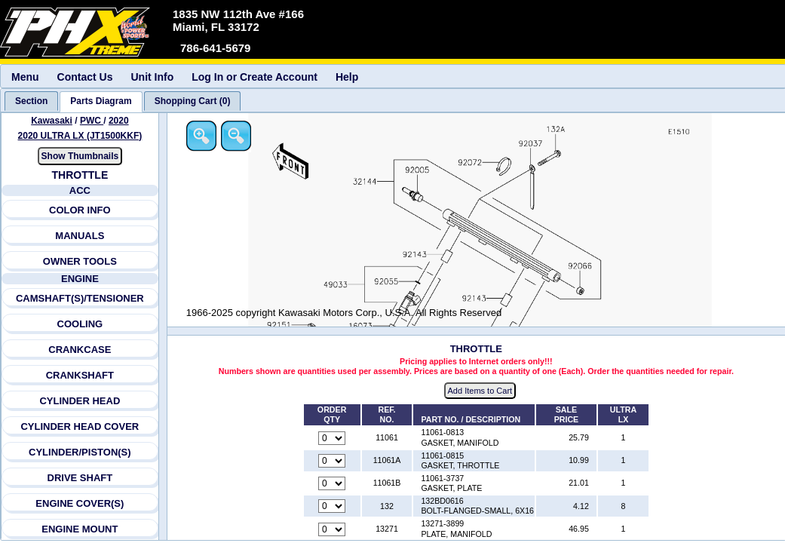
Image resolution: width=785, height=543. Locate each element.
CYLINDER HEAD (80, 400)
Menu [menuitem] (25, 77)
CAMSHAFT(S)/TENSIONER (80, 298)
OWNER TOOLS (80, 261)
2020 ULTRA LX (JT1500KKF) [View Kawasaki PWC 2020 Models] (80, 135)
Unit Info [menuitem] (151, 77)
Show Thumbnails (80, 156)
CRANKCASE (80, 349)
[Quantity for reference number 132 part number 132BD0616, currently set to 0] (332, 507)
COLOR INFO (80, 210)
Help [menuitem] (347, 77)
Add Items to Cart (481, 391)
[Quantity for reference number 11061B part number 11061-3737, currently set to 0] (332, 484)
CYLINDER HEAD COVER (80, 426)
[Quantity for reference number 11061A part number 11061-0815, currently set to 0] (332, 461)
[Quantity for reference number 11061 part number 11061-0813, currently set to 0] (332, 438)
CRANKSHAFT (80, 375)
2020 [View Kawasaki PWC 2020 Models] (119, 120)
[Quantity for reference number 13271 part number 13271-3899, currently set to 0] (332, 529)
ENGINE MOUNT (79, 529)
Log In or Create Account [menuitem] (254, 77)
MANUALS (80, 235)
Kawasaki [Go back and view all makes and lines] (51, 120)
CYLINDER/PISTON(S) (80, 452)
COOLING (80, 324)
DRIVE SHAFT (80, 477)
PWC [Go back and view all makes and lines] (91, 120)
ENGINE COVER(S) (80, 503)
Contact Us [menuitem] (85, 77)
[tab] (31, 101)
